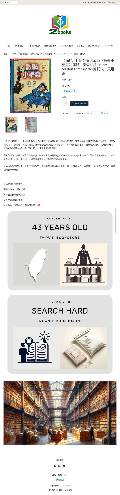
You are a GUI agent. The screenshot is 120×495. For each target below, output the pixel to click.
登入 (84, 2)
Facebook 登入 (99, 2)
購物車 (114, 2)
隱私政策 (60, 490)
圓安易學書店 (94, 46)
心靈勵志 (80, 46)
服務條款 (51, 490)
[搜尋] (11, 2)
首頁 (9, 46)
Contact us (108, 46)
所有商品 (19, 46)
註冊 (92, 2)
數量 (64, 97)
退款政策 (68, 490)
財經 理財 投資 (50, 46)
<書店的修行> (34, 46)
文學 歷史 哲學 (66, 46)
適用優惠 (66, 85)
